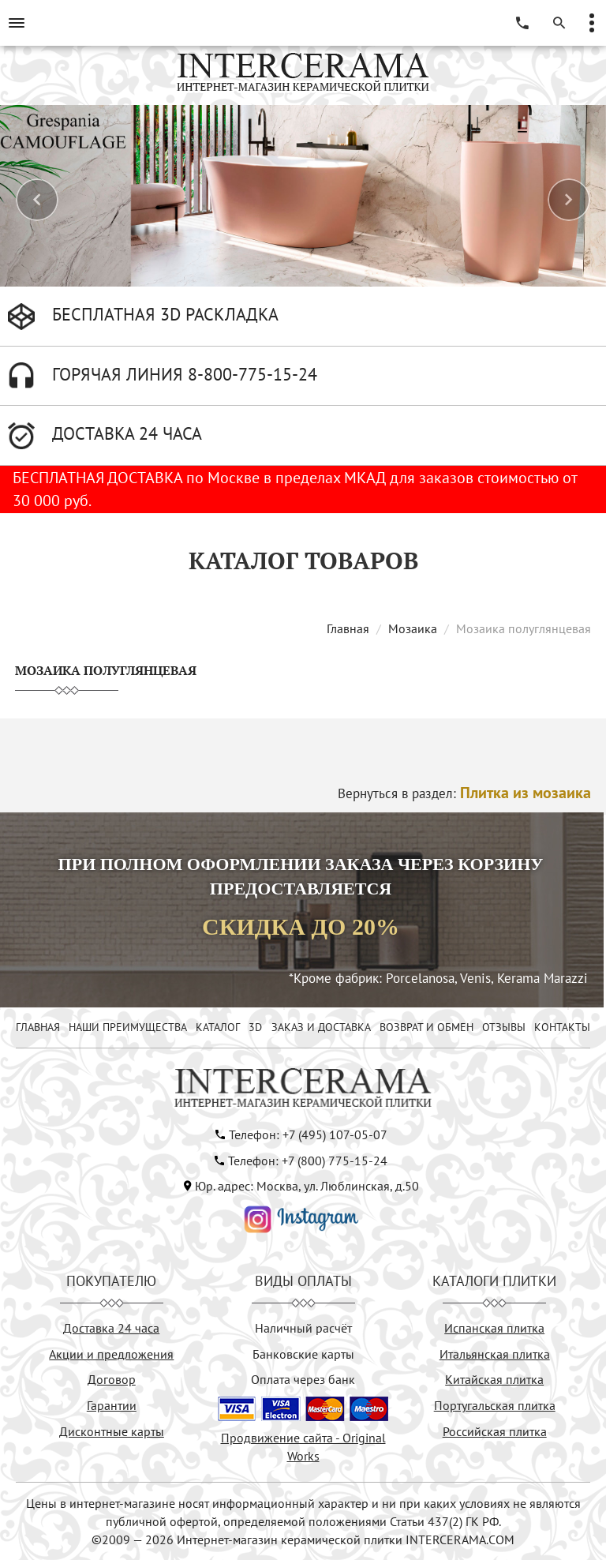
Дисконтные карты (111, 1431)
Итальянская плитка (495, 1354)
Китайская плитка (494, 1379)
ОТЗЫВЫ (504, 1027)
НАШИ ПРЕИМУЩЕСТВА (128, 1027)
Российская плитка (495, 1431)
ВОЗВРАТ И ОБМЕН (426, 1027)
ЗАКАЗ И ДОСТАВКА (321, 1027)
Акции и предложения (111, 1354)
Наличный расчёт (303, 1328)
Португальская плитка (495, 1405)
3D (255, 1027)
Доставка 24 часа (111, 1328)
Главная (348, 628)
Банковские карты (303, 1354)
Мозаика (412, 628)
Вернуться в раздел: (464, 793)
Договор (112, 1379)
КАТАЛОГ (218, 1027)
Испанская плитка (494, 1328)
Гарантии (112, 1405)
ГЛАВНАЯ (38, 1027)
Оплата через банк (303, 1379)
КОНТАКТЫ (562, 1027)
